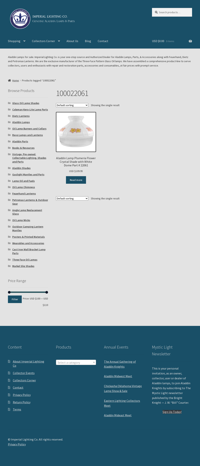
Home (15, 80)
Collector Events (24, 373)
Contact (103, 41)
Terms (17, 409)
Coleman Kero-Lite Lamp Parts (30, 109)
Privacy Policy (22, 395)
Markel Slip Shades (23, 266)
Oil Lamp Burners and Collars (29, 128)
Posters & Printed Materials (28, 236)
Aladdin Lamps (21, 122)
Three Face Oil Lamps (24, 259)
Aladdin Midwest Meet (118, 376)
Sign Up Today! (172, 412)
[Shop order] (72, 105)
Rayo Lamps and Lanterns (27, 135)
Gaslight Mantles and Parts (28, 174)
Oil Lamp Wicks (21, 220)
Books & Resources (23, 148)
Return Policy (21, 402)
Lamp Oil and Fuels (23, 181)
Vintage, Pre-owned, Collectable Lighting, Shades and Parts (29, 158)
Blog (88, 41)
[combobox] (76, 362)
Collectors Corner (43, 41)
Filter (15, 299)
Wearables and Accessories (28, 243)
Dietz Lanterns (21, 116)
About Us (72, 41)
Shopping (14, 41)
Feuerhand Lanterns (24, 193)
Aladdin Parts (20, 141)
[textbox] (76, 362)
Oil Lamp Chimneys (23, 187)
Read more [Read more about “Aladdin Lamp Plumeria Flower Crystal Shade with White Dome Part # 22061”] (76, 180)
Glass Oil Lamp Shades (25, 103)
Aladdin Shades (21, 168)
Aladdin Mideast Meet (118, 415)
